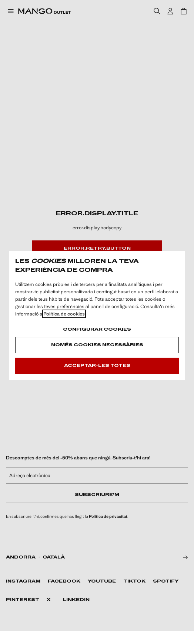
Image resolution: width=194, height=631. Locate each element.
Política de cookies (64, 314)
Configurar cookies (97, 329)
